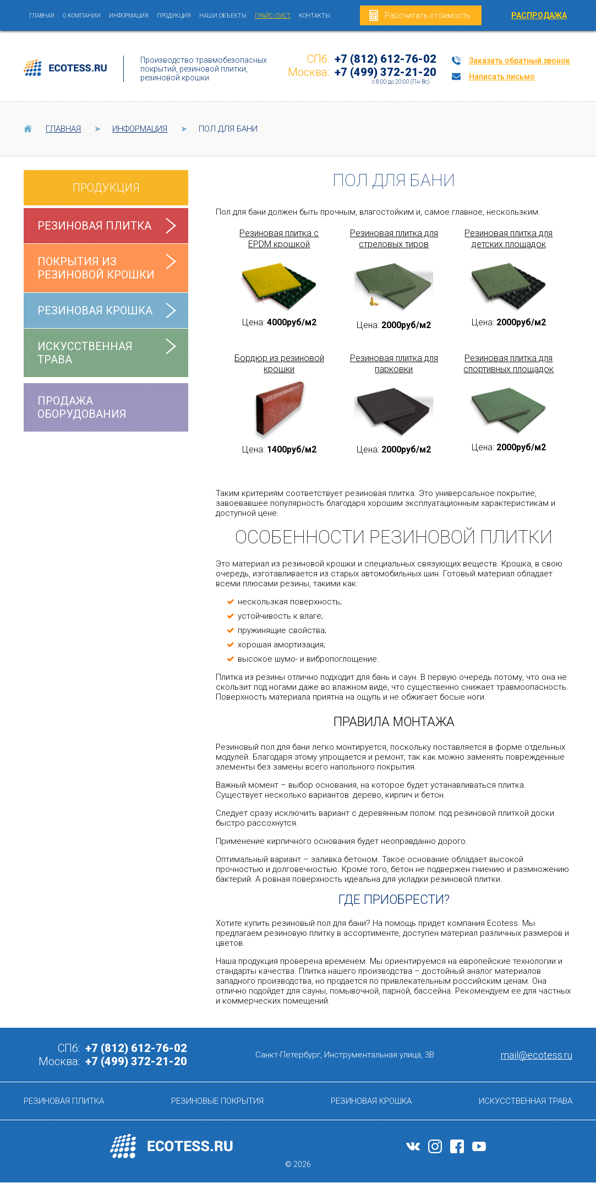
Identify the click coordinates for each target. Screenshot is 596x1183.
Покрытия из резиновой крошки (96, 268)
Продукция (174, 15)
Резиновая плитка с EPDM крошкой (279, 238)
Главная (41, 15)
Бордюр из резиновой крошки (279, 363)
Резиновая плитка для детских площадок (508, 238)
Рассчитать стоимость (428, 15)
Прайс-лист (273, 15)
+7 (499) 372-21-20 (385, 72)
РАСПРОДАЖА (539, 15)
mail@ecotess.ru (536, 1055)
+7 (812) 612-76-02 (385, 59)
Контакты (314, 15)
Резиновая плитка (94, 225)
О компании (82, 15)
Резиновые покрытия (217, 1101)
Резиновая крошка (94, 310)
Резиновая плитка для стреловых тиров (394, 238)
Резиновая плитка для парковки (394, 363)
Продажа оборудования (82, 407)
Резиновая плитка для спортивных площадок (508, 363)
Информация (129, 15)
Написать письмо (502, 76)
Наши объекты (223, 15)
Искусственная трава (85, 353)
